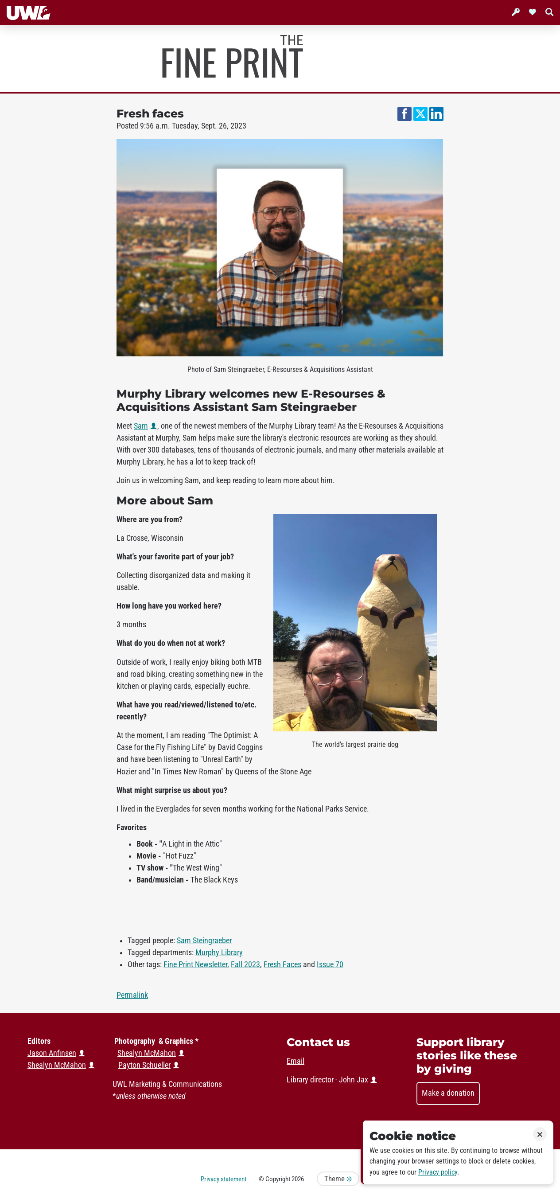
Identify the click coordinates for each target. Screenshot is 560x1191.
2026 (298, 1179)
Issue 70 (330, 964)
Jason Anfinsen (51, 1053)
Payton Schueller (144, 1065)
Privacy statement (223, 1179)
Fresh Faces (282, 964)
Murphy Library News (232, 56)
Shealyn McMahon (146, 1053)
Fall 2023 (245, 964)
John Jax (353, 1079)
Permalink (132, 995)
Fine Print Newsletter (195, 964)
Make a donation (448, 1093)
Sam (141, 426)
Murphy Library (219, 952)
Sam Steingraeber (204, 940)
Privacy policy (437, 1172)
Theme (338, 1179)
